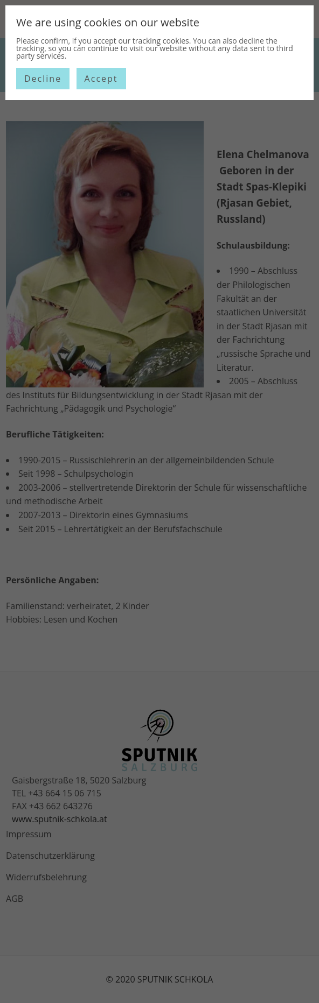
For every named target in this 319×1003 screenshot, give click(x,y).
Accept (101, 78)
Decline (42, 78)
